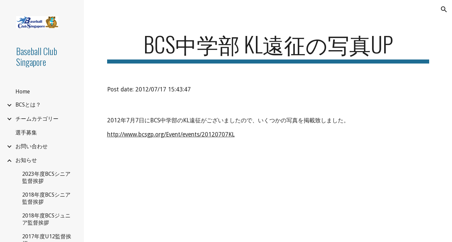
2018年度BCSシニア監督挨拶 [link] (46, 198)
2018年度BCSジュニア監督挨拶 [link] (46, 219)
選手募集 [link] (26, 132)
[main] (268, 47)
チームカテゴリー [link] (36, 119)
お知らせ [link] (26, 160)
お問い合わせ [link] (31, 146)
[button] (444, 9)
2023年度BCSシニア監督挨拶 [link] (46, 177)
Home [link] (22, 91)
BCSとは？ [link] (28, 105)
